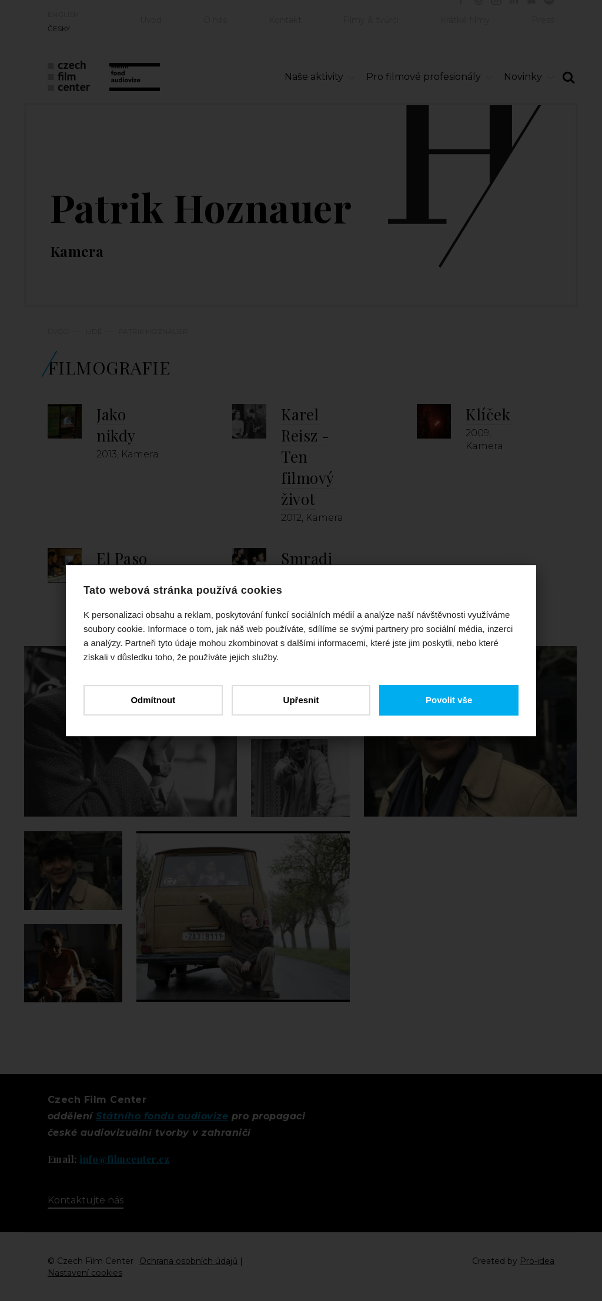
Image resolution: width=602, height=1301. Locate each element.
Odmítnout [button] (153, 700)
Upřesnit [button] (301, 700)
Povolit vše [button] (449, 700)
